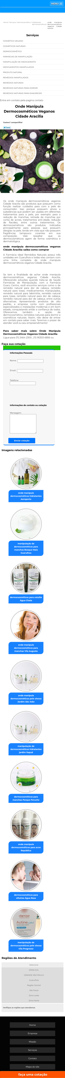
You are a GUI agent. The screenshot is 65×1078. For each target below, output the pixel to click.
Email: (26, 371)
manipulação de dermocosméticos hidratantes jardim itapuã (26, 749)
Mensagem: (23, 422)
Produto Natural (13, 72)
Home (32, 1025)
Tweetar (7, 127)
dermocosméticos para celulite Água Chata (26, 599)
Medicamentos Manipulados (18, 67)
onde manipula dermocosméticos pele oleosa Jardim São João (26, 698)
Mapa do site (32, 1066)
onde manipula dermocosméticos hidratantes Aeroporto (26, 496)
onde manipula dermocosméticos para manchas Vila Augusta (26, 648)
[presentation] (27, 395)
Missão (32, 1041)
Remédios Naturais (13, 83)
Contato (32, 1058)
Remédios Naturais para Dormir (20, 88)
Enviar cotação (21, 440)
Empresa (32, 1033)
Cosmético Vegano (13, 41)
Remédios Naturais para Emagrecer (22, 93)
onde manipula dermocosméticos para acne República (26, 847)
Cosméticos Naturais (14, 46)
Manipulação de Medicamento (19, 62)
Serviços (32, 35)
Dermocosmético (12, 51)
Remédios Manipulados (16, 77)
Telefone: (23, 382)
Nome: (26, 361)
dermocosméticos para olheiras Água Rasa (26, 896)
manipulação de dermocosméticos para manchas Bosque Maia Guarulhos (26, 548)
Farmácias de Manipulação (18, 56)
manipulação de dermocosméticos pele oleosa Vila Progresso (26, 945)
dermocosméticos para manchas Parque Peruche (26, 798)
